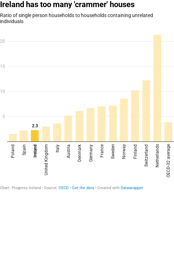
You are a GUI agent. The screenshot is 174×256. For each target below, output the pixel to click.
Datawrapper (132, 188)
